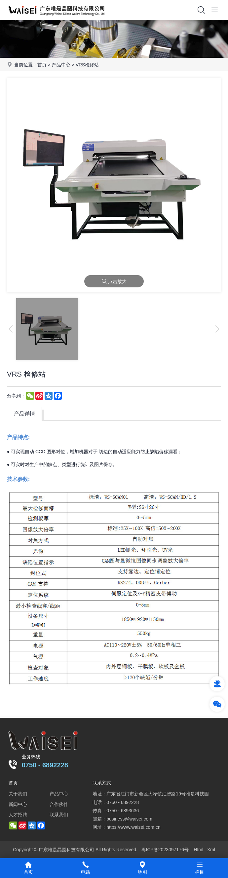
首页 (42, 64)
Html (198, 849)
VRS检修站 (87, 64)
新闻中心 (18, 804)
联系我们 (59, 814)
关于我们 (18, 793)
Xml (211, 849)
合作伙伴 (59, 804)
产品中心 (61, 64)
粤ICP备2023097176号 (165, 849)
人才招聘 (18, 814)
